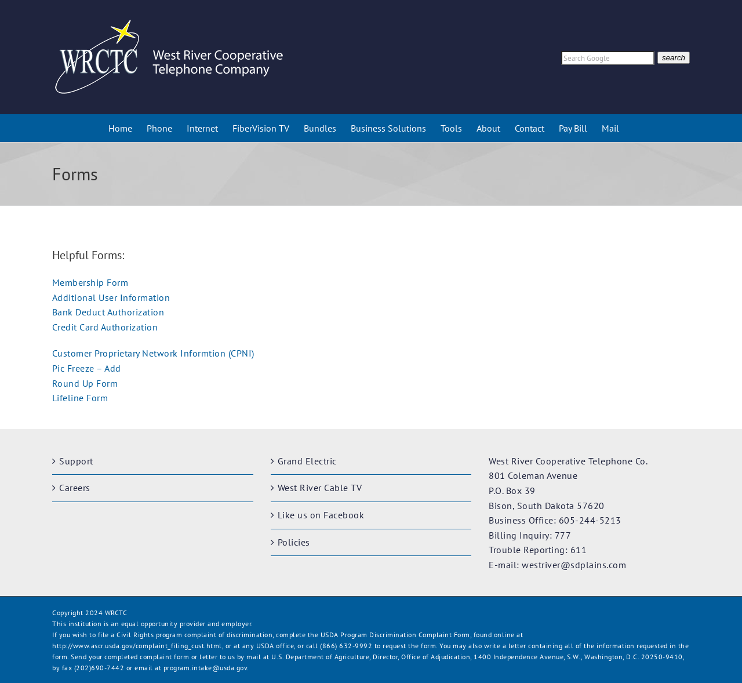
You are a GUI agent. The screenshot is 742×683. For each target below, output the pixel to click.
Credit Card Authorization (105, 327)
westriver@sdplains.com (574, 565)
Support (76, 461)
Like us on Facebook (321, 515)
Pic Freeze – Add (86, 368)
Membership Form (90, 282)
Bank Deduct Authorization (108, 312)
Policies (294, 542)
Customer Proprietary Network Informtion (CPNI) (153, 353)
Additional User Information (111, 297)
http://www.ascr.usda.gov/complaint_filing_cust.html (137, 645)
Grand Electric (307, 461)
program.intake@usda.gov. (206, 667)
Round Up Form (85, 383)
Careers (74, 487)
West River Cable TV (320, 487)
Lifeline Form (80, 398)
